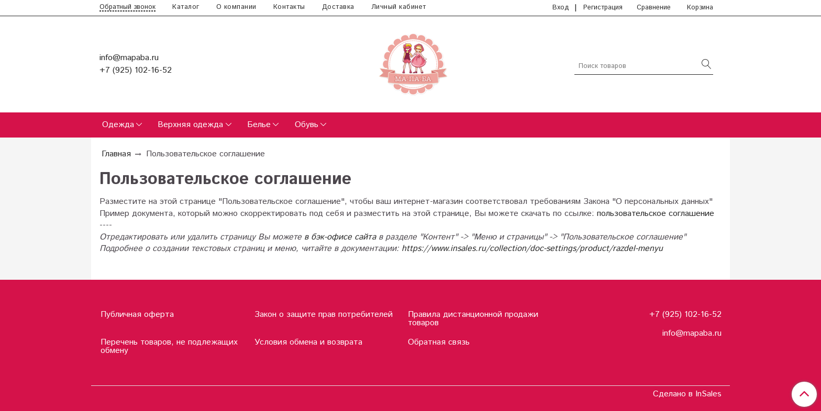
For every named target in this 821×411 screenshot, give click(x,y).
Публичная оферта (137, 315)
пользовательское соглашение (655, 214)
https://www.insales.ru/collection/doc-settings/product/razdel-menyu (532, 249)
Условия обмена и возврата (308, 342)
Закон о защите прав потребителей (323, 315)
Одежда (118, 125)
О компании (236, 7)
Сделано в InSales (687, 394)
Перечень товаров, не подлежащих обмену (169, 346)
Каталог (185, 7)
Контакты (289, 7)
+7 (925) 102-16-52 (135, 70)
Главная (116, 154)
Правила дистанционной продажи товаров (473, 319)
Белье (259, 125)
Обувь (306, 125)
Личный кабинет (398, 7)
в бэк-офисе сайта (340, 237)
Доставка (338, 7)
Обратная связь (439, 342)
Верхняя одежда (190, 125)
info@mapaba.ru (129, 58)
